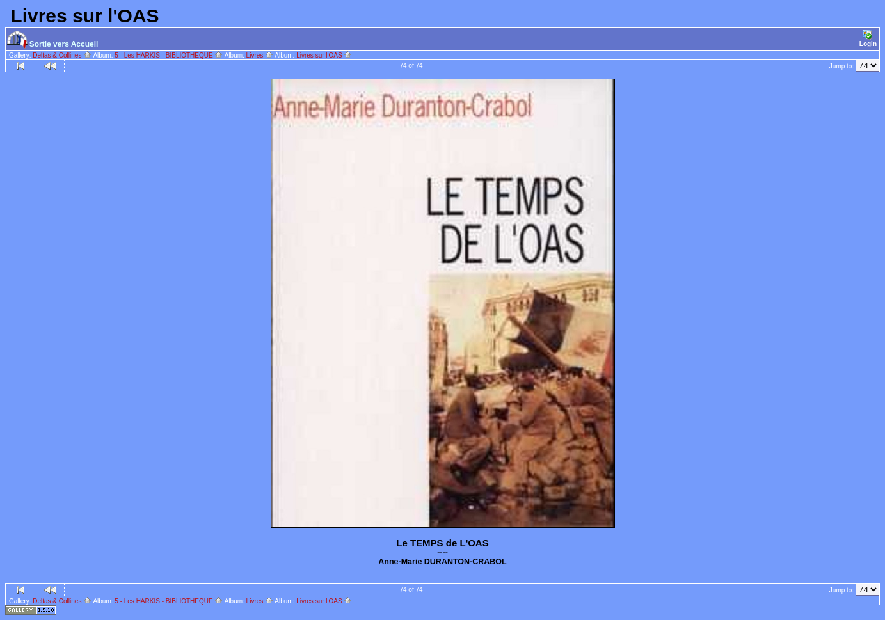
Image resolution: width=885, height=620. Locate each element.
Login (868, 38)
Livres (259, 55)
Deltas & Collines (62, 55)
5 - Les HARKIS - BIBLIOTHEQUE (169, 55)
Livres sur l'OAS (324, 55)
